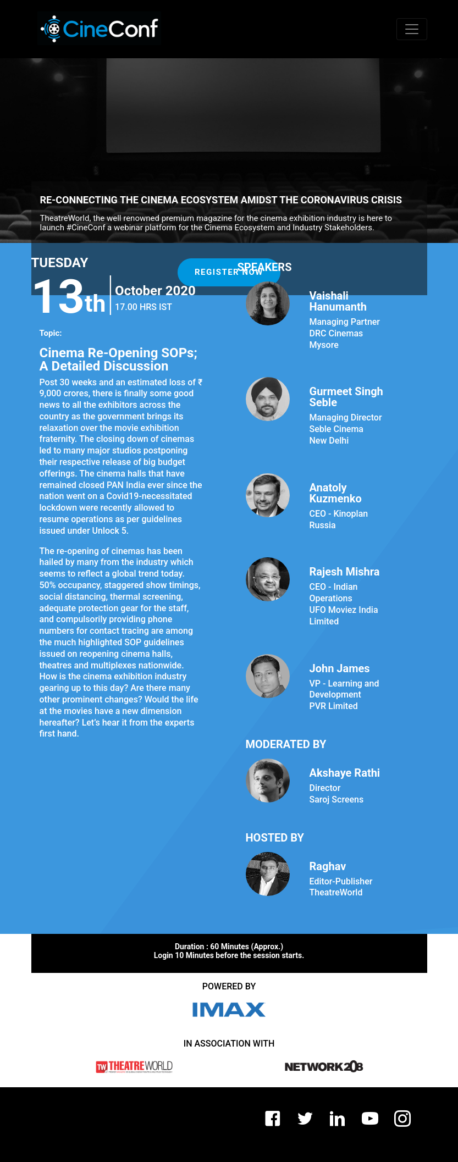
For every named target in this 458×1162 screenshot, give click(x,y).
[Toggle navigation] (411, 29)
